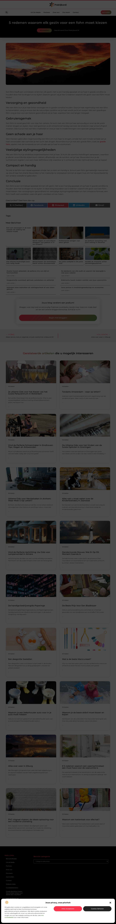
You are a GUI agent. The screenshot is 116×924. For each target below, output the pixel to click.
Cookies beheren (97, 909)
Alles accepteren (68, 909)
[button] (110, 903)
